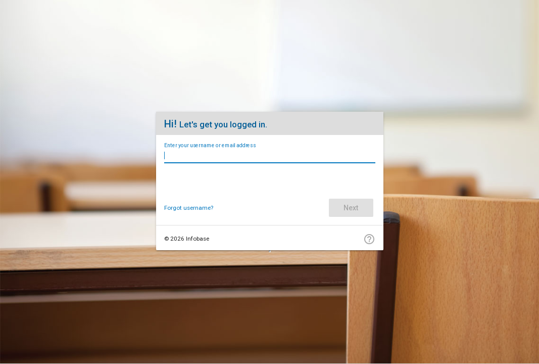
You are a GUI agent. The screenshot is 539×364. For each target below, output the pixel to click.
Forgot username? (188, 207)
